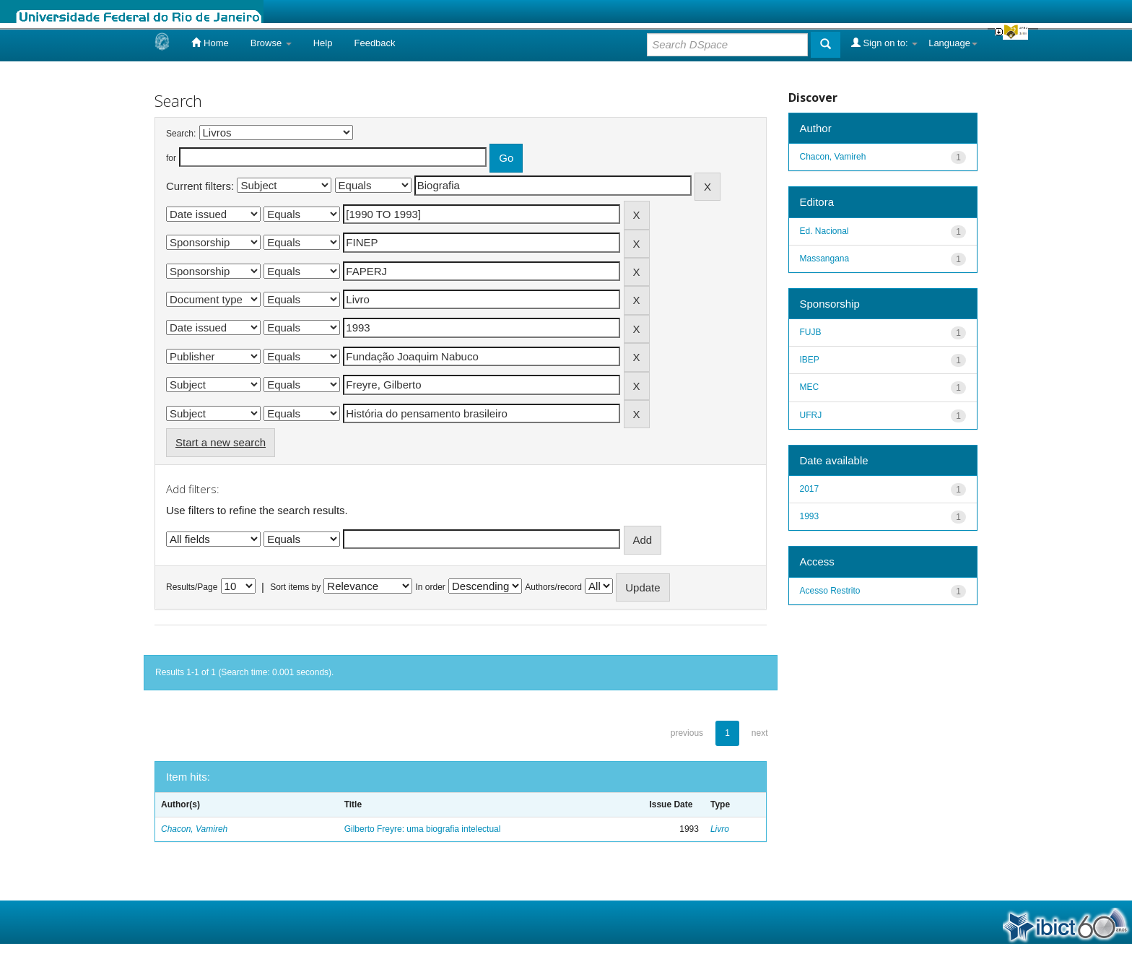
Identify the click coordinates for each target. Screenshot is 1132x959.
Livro (719, 829)
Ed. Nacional (824, 231)
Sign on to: (884, 42)
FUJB (811, 332)
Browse (271, 43)
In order (430, 587)
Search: (181, 134)
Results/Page (191, 587)
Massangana (825, 258)
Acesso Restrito (830, 591)
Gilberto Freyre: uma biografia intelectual (422, 829)
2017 (809, 489)
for (171, 158)
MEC (809, 387)
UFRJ (811, 415)
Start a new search (220, 442)
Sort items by (295, 587)
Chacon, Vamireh (194, 829)
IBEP (809, 360)
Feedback (374, 43)
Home (209, 42)
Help (323, 43)
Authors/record (553, 587)
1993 (809, 516)
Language (953, 43)
